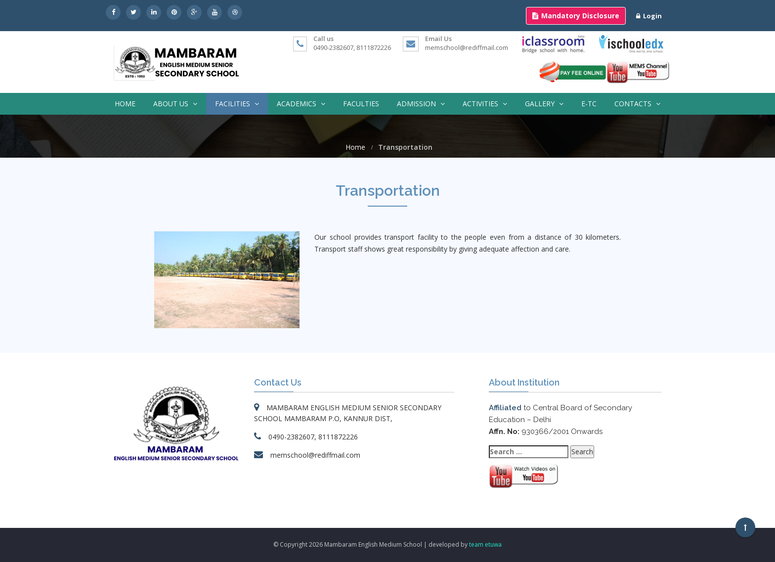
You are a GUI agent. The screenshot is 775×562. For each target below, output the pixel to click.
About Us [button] (175, 103)
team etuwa (485, 544)
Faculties (361, 103)
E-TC (589, 103)
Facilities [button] (237, 103)
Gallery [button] (544, 103)
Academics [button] (301, 103)
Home (125, 103)
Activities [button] (485, 103)
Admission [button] (421, 103)
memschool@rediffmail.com (466, 47)
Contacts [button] (637, 103)
